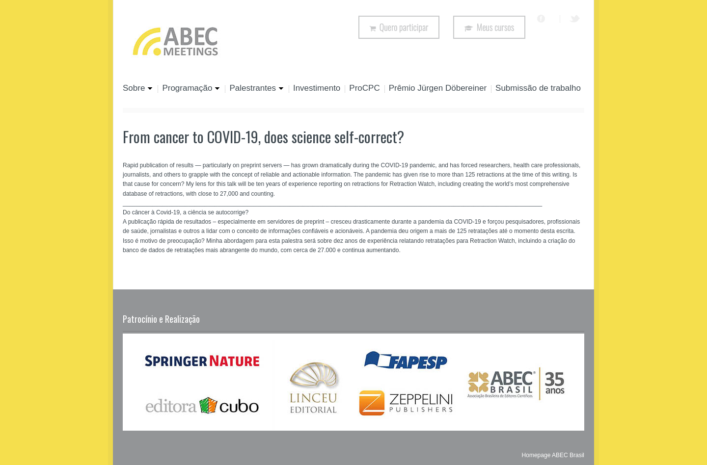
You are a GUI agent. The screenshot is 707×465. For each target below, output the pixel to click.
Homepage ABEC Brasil (553, 455)
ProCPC (364, 89)
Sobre (138, 89)
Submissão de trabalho (538, 89)
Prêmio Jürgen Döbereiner (438, 89)
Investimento (316, 89)
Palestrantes (254, 89)
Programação (189, 89)
